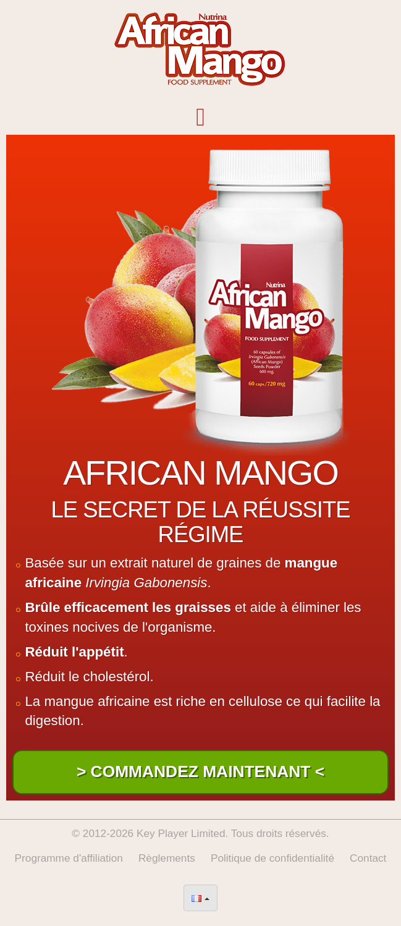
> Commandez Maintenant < (200, 771)
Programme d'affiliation (69, 858)
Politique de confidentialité (272, 858)
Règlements (166, 858)
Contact (368, 858)
